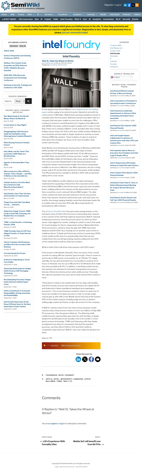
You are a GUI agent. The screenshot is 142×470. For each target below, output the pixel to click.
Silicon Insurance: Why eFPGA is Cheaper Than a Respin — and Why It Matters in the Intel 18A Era (18, 173)
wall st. (68, 381)
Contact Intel (115, 51)
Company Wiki (115, 45)
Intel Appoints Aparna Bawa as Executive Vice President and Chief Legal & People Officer (124, 152)
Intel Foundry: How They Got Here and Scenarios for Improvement (17, 195)
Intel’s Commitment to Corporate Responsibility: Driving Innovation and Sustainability (17, 293)
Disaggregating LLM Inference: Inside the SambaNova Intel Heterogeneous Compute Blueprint (17, 133)
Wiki (13, 14)
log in (62, 423)
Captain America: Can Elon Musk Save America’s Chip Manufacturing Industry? (17, 184)
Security (92, 14)
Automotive (108, 19)
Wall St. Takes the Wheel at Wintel (57, 61)
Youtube (113, 64)
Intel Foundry (66, 19)
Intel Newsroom (116, 48)
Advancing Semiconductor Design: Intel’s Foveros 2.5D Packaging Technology (17, 270)
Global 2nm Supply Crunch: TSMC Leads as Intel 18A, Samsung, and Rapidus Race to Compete (17, 213)
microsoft (66, 379)
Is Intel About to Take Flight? (15, 125)
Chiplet (47, 19)
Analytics (78, 14)
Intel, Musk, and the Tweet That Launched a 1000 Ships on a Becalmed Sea (16, 153)
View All (22, 46)
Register (109, 5)
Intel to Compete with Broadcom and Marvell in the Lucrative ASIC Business (17, 244)
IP (39, 14)
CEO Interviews (26, 19)
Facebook (114, 56)
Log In (118, 5)
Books (103, 14)
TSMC (55, 19)
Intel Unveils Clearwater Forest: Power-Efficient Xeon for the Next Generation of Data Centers (17, 304)
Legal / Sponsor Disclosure (64, 467)
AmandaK (120, 96)
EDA (31, 14)
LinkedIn (113, 61)
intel (56, 379)
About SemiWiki (81, 467)
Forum (21, 14)
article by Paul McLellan (56, 211)
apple (49, 379)
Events (135, 19)
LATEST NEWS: (9, 19)
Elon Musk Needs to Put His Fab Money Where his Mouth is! (16, 117)
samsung (78, 379)
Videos (137, 14)
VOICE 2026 (9, 51)
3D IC (118, 19)
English (115, 77)
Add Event (14, 46)
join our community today (74, 32)
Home (4, 14)
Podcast (126, 14)
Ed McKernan (48, 63)
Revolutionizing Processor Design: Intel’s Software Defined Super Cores (17, 282)
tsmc (59, 381)
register (54, 423)
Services (50, 14)
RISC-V (77, 19)
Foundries (64, 14)
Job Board (114, 14)
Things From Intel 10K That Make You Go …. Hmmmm (17, 203)
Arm (85, 19)
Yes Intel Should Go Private (14, 253)
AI (90, 19)
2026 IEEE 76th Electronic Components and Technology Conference (15, 77)
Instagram (114, 67)
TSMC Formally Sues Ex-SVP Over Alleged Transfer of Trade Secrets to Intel (17, 233)
